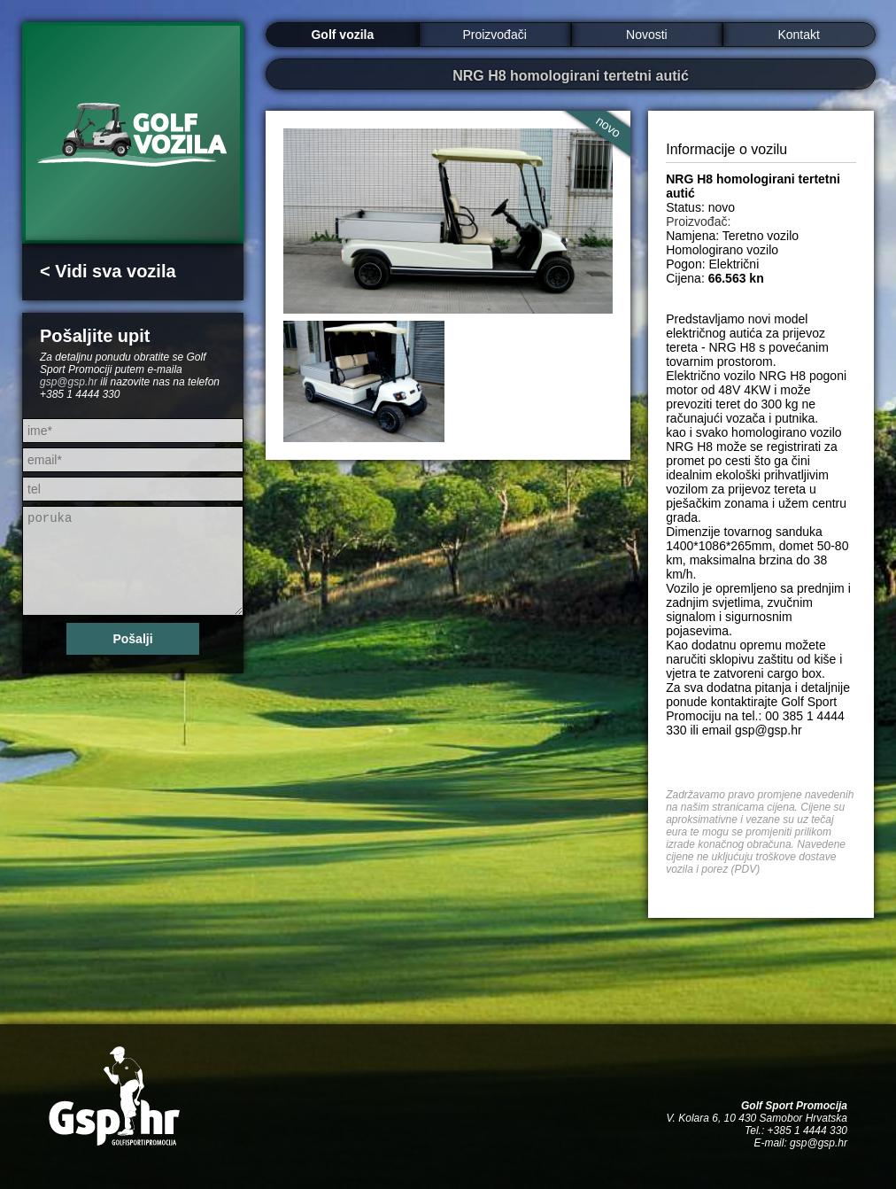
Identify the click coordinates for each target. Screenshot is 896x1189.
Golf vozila (342, 34)
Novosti (647, 34)
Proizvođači (494, 34)
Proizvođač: (698, 221)
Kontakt (798, 34)
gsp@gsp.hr (68, 382)
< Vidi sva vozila (108, 271)
